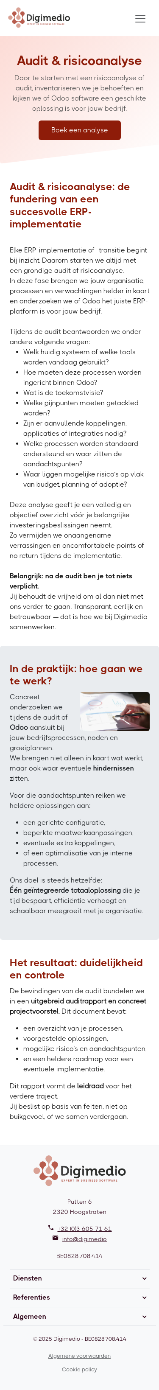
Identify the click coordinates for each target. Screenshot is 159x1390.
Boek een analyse (79, 130)
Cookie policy (79, 1369)
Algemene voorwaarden (79, 1356)
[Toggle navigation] (140, 18)
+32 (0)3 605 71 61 (85, 1228)
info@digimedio (84, 1239)
